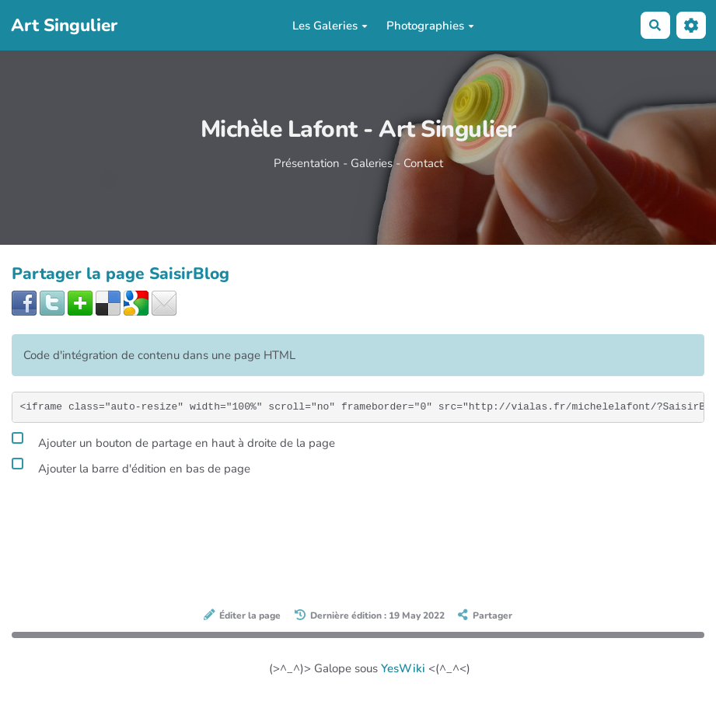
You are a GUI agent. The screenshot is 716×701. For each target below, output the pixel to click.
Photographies (430, 25)
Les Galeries (330, 25)
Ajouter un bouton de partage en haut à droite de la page (173, 441)
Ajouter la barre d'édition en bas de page (131, 466)
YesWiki (403, 668)
